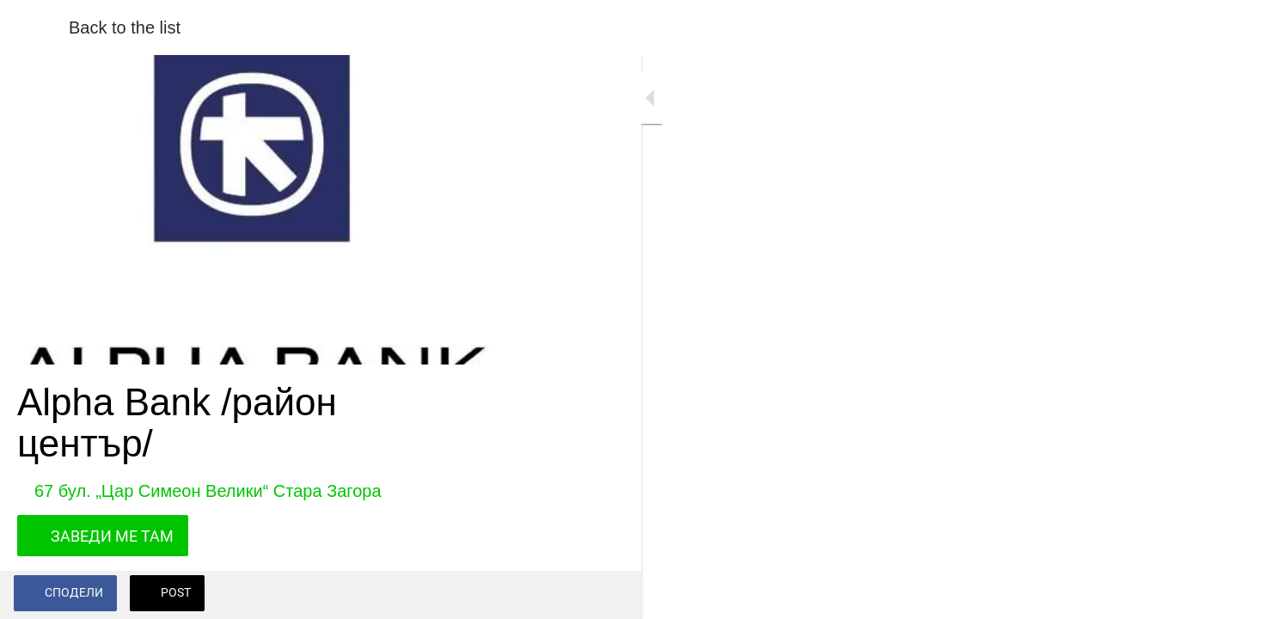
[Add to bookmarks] (481, 595)
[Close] (34, 27)
